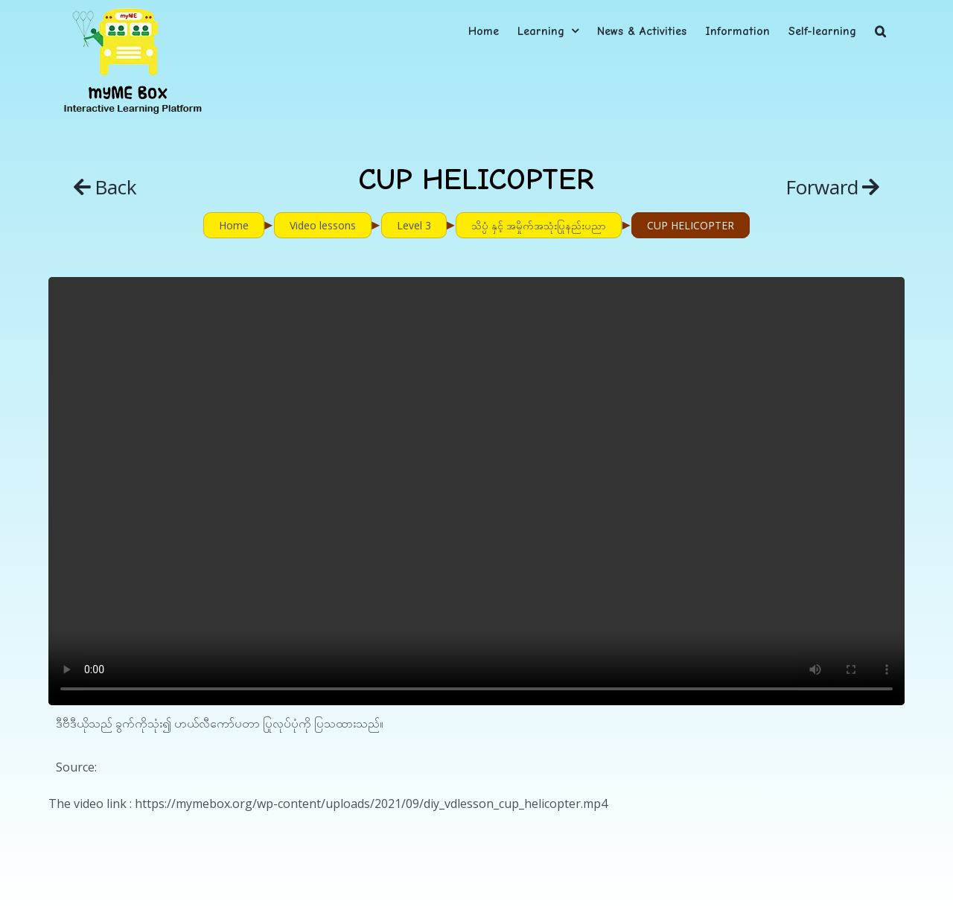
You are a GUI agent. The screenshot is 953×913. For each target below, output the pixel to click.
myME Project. (199, 881)
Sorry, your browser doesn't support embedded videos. (476, 491)
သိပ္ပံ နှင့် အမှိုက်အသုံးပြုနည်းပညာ (538, 225)
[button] (880, 31)
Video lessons (323, 225)
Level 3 (414, 225)
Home (234, 225)
